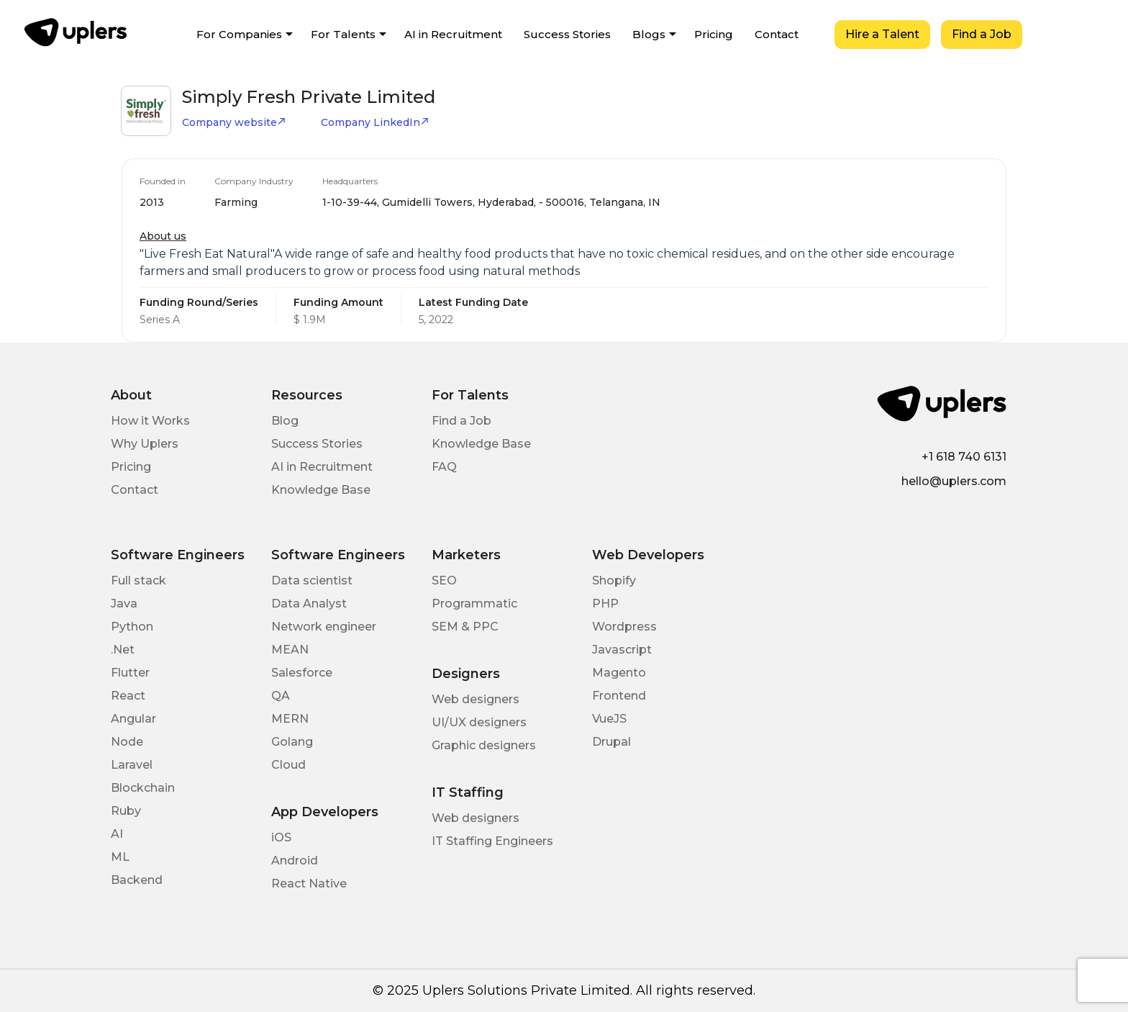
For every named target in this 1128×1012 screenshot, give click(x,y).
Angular (133, 719)
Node (127, 742)
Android (294, 860)
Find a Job (981, 34)
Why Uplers (144, 444)
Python (132, 626)
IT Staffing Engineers (492, 841)
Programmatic (474, 603)
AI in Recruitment (453, 34)
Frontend (619, 695)
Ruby (126, 811)
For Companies (239, 34)
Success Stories (567, 34)
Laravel (132, 765)
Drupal (611, 742)
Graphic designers (484, 745)
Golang (292, 742)
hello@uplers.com (953, 481)
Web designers (475, 699)
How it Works (150, 421)
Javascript (622, 649)
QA (280, 695)
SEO (444, 580)
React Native (309, 883)
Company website (234, 122)
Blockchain (143, 788)
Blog (285, 421)
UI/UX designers (479, 722)
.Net (123, 649)
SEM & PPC (465, 626)
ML (120, 857)
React (128, 695)
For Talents (343, 34)
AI (117, 834)
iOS (281, 837)
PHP (605, 603)
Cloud (288, 765)
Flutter (130, 672)
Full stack (138, 580)
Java (124, 603)
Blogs (648, 34)
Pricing (713, 34)
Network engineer (323, 626)
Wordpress (624, 626)
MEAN (290, 649)
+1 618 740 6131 (964, 457)
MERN (290, 719)
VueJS (609, 719)
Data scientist (311, 580)
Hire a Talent (882, 34)
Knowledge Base (320, 490)
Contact (777, 34)
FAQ (444, 467)
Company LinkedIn (375, 122)
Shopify (614, 580)
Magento (619, 672)
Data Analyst (309, 603)
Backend (137, 880)
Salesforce (301, 672)
